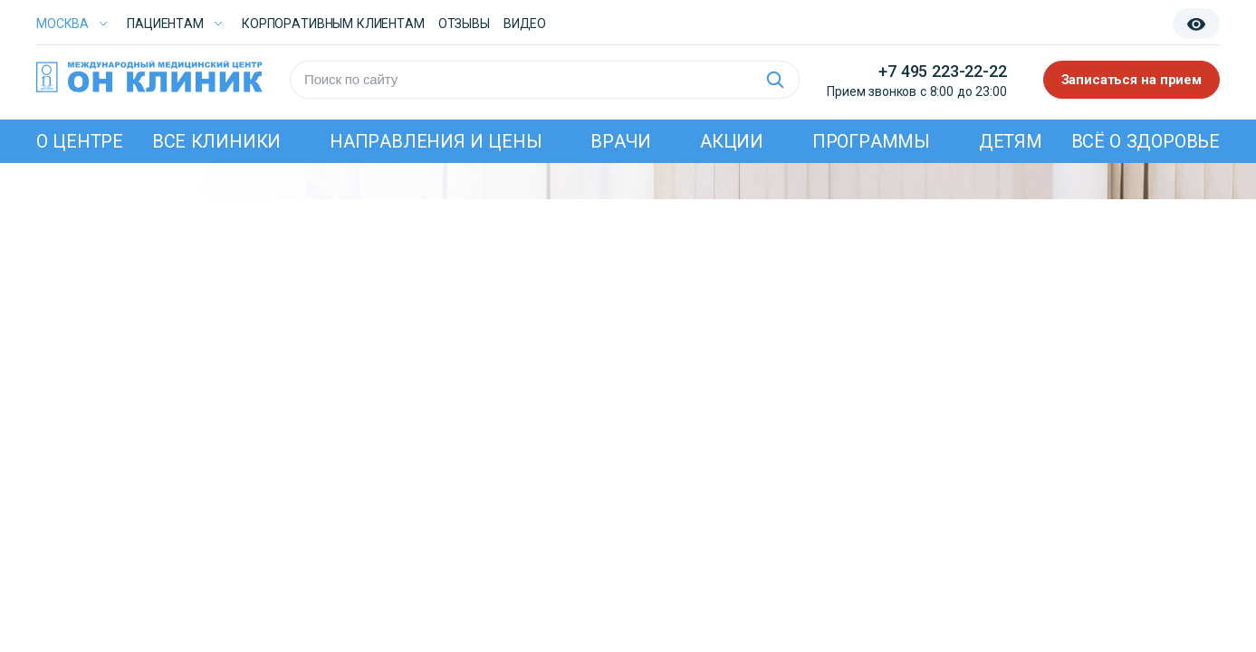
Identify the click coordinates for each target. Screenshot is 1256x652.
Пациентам (165, 23)
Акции (731, 141)
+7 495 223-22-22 (942, 71)
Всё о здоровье (1145, 141)
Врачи (620, 141)
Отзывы (464, 23)
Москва (62, 23)
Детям (1010, 141)
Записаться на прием (1132, 80)
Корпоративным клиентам (333, 23)
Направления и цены (436, 141)
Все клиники (216, 141)
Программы (871, 141)
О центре (79, 141)
